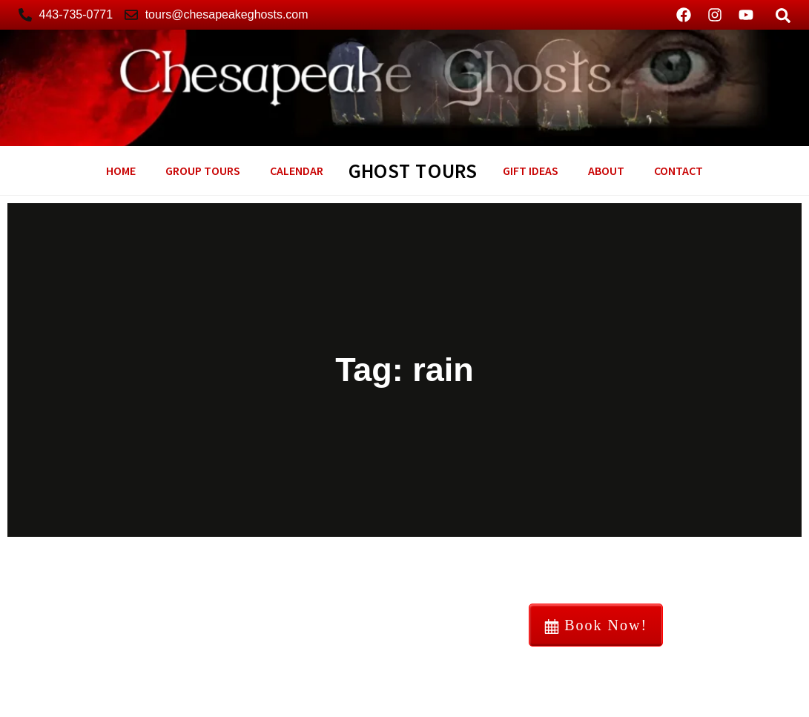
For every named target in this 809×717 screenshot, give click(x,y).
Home (121, 170)
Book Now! (595, 625)
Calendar (296, 170)
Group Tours (202, 170)
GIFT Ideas (530, 170)
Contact (678, 170)
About (606, 170)
